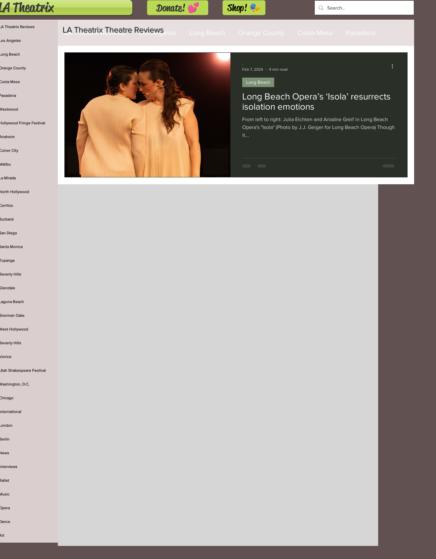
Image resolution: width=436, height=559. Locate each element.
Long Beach (258, 82)
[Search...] (363, 8)
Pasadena (361, 32)
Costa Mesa (315, 32)
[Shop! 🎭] (244, 7)
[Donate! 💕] (177, 7)
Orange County (261, 32)
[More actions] (394, 66)
